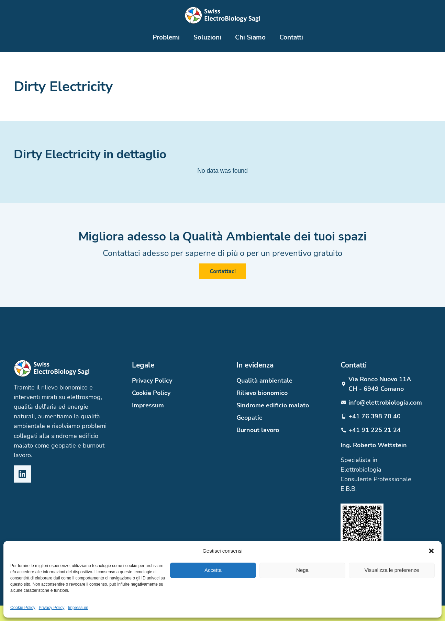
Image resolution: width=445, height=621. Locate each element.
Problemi (166, 37)
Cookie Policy (22, 607)
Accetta (213, 570)
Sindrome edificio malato (272, 405)
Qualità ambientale (264, 380)
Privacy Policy (52, 607)
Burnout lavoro (257, 430)
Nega (302, 570)
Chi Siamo (250, 37)
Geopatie (249, 418)
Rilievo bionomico (262, 393)
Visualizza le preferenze (392, 570)
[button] (431, 550)
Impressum (78, 607)
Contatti (291, 37)
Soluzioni (207, 37)
